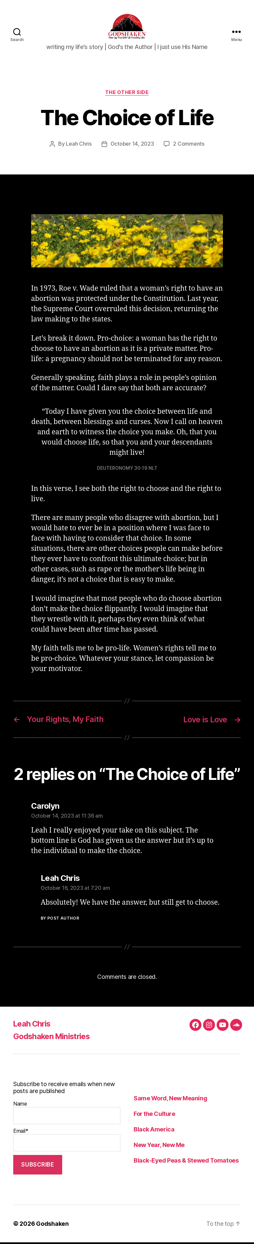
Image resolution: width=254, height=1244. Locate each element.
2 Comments (188, 146)
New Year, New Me (159, 1146)
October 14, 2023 (132, 146)
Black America (154, 1130)
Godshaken (52, 1225)
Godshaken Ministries (53, 1038)
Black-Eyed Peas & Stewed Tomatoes (186, 1162)
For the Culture (154, 1115)
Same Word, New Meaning (170, 1099)
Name (66, 1114)
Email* (66, 1141)
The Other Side (127, 95)
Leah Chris (78, 146)
